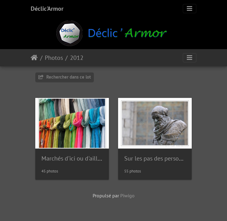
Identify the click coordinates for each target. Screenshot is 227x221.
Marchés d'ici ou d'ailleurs (75, 158)
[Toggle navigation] (189, 8)
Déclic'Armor (47, 9)
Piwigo (127, 195)
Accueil (34, 57)
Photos (54, 58)
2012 (76, 58)
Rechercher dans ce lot (64, 77)
